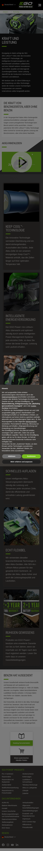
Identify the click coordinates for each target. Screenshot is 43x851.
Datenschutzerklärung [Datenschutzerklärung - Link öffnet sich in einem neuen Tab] (9, 397)
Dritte (13, 413)
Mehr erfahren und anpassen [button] (21, 462)
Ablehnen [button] (11, 456)
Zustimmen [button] (31, 456)
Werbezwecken (31, 421)
